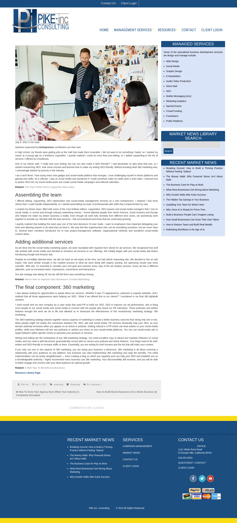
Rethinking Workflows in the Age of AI (185, 229)
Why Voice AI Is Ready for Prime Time (185, 209)
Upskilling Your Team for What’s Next (185, 204)
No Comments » (94, 384)
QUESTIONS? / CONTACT (192, 462)
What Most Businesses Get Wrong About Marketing (192, 189)
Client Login (129, 3)
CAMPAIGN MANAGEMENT (137, 446)
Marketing (75, 384)
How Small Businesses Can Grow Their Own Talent (192, 219)
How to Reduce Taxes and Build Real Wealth (189, 224)
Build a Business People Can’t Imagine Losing (189, 214)
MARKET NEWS (131, 452)
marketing (58, 384)
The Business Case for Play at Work (184, 184)
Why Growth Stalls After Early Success (186, 194)
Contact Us (108, 3)
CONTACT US (130, 459)
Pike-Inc (25, 384)
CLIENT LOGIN (131, 466)
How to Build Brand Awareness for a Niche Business (125, 392)
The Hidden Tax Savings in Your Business (187, 199)
